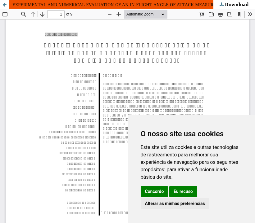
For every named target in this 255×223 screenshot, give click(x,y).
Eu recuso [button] (183, 191)
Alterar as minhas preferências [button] (175, 203)
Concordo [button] (154, 191)
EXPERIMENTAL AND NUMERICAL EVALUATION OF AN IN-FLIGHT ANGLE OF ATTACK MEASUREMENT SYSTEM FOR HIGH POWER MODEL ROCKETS (133, 4)
